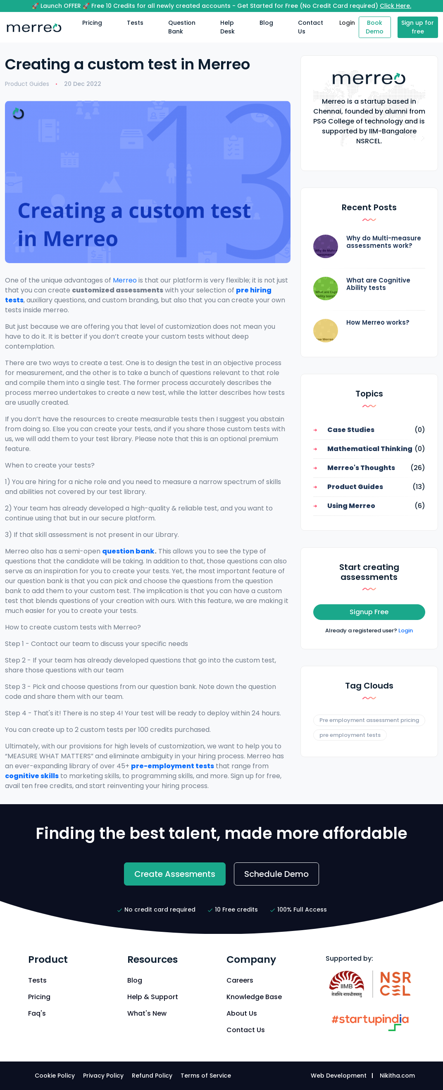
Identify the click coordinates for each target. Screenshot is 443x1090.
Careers (239, 980)
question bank (128, 551)
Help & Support (152, 997)
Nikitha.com (397, 1075)
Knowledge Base (254, 997)
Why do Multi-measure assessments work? (383, 242)
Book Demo (374, 27)
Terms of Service (206, 1075)
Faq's (37, 1013)
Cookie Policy (55, 1075)
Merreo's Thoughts (361, 468)
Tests (135, 23)
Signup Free (369, 612)
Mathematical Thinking (369, 449)
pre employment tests (350, 735)
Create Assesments (174, 874)
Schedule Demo (276, 874)
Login (347, 23)
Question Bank (181, 27)
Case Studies (350, 430)
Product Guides (27, 84)
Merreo (125, 280)
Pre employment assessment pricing (369, 720)
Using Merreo (351, 506)
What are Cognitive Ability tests (378, 284)
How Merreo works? (378, 322)
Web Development (339, 1075)
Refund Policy (152, 1075)
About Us (241, 1013)
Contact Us (310, 27)
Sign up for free (417, 27)
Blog (266, 23)
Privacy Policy (103, 1075)
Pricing (92, 23)
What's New (147, 1013)
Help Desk (227, 27)
